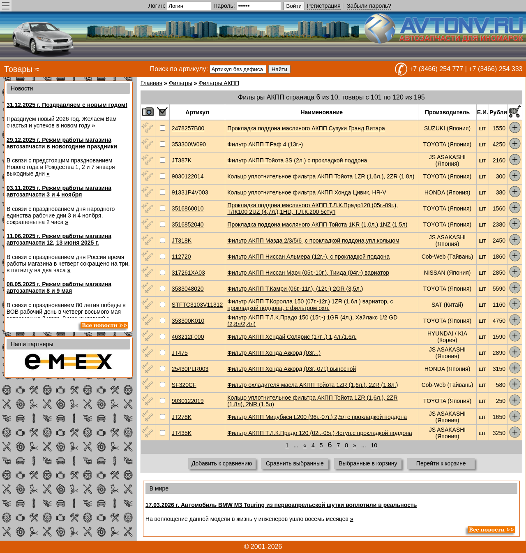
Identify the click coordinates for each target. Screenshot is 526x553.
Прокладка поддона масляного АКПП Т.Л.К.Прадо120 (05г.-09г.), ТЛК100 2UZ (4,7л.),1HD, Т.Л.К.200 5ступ (312, 208)
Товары (18, 69)
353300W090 (189, 144)
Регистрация (324, 5)
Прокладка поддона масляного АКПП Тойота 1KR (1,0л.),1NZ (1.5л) (317, 224)
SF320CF (184, 385)
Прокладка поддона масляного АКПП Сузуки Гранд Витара (306, 128)
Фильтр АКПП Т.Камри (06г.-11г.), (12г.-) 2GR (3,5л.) (295, 288)
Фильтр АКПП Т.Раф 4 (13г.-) (265, 144)
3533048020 (188, 288)
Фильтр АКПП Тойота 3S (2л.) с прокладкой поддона (297, 160)
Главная (151, 83)
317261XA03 (188, 272)
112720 (181, 256)
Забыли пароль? (369, 5)
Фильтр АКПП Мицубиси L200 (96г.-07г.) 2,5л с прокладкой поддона (317, 417)
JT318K (181, 240)
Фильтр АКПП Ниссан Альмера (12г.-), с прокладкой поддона (308, 256)
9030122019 (188, 401)
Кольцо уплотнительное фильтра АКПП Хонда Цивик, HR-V (306, 192)
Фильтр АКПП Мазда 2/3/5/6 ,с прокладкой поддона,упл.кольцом (313, 240)
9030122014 (188, 176)
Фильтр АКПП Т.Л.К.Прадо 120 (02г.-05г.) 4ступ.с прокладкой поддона (319, 433)
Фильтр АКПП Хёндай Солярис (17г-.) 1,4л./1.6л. (291, 336)
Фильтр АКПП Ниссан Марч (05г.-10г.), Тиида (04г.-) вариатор (308, 272)
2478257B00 (188, 128)
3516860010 (188, 208)
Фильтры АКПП (218, 83)
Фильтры (180, 83)
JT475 (180, 352)
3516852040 (188, 224)
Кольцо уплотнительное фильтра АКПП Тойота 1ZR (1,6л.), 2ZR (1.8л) (320, 176)
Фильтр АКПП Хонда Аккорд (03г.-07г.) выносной (291, 369)
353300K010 (188, 320)
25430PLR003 (190, 369)
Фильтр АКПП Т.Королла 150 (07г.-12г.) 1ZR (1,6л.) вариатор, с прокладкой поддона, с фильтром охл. (310, 304)
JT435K (181, 433)
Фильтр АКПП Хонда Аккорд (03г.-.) (274, 352)
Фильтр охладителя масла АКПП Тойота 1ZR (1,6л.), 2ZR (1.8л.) (312, 385)
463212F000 (188, 336)
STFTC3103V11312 (197, 304)
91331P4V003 (190, 192)
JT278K (181, 417)
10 (374, 445)
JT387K (181, 160)
